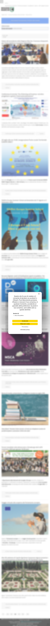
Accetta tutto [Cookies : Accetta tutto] (25, 321)
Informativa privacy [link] (25, 329)
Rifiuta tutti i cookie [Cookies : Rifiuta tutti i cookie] (25, 323)
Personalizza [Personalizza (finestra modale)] (25, 326)
